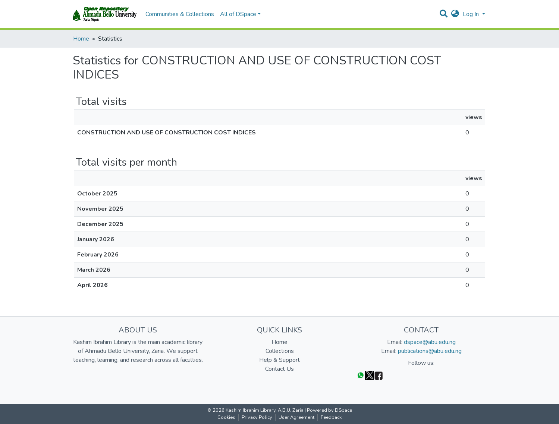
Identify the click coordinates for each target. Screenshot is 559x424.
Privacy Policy (257, 417)
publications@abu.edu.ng (430, 351)
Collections (280, 351)
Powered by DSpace (329, 410)
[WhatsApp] (360, 375)
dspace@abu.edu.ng (430, 342)
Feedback (331, 417)
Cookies (226, 417)
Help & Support (279, 360)
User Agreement (296, 417)
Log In (471, 14)
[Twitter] (369, 375)
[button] (455, 14)
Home (81, 39)
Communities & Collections (179, 14)
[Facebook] (378, 375)
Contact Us (279, 369)
